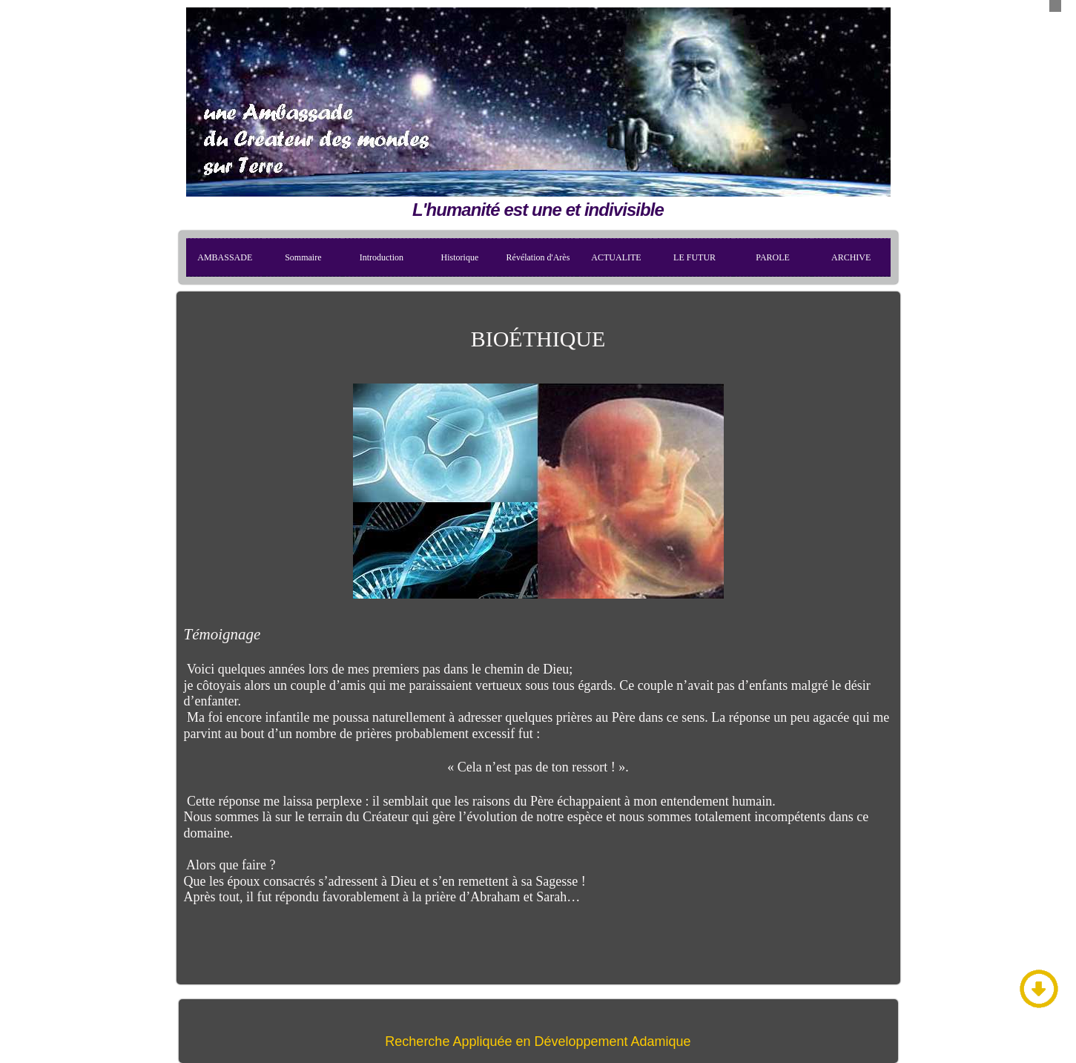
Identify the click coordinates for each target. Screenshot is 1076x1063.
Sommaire (303, 257)
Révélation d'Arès (538, 257)
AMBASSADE (224, 257)
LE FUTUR (694, 257)
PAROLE (773, 257)
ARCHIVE (851, 257)
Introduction (381, 257)
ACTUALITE (616, 257)
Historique (460, 257)
